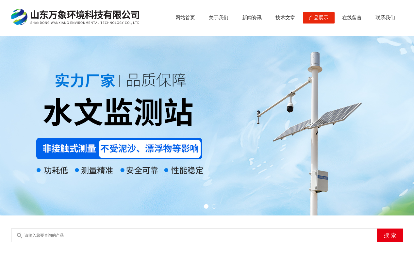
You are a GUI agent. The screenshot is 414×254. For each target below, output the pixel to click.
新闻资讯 (252, 17)
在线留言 (352, 17)
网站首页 (185, 17)
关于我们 (218, 17)
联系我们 (385, 17)
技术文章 (285, 17)
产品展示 (318, 17)
